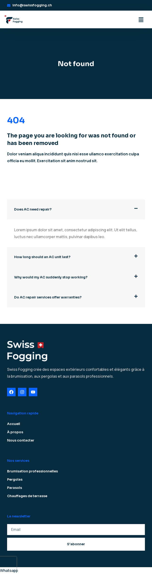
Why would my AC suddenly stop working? (50, 277)
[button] (76, 209)
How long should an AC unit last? (42, 257)
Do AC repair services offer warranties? (47, 297)
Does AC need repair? (32, 209)
